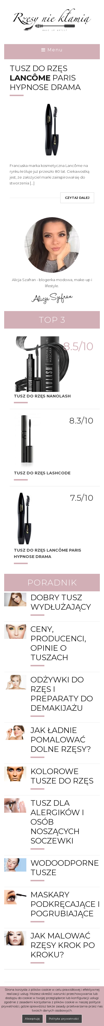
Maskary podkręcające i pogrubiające (65, 904)
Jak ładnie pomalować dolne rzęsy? (61, 739)
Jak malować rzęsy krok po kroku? (63, 945)
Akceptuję (32, 1018)
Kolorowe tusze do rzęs (62, 776)
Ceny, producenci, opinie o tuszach (58, 643)
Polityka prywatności (64, 1018)
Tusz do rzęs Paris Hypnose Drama (45, 78)
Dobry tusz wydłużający (61, 602)
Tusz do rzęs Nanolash (42, 396)
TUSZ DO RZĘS (42, 473)
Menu (52, 50)
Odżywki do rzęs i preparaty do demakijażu (62, 694)
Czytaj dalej (77, 198)
